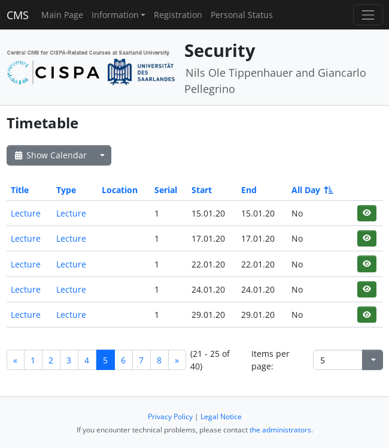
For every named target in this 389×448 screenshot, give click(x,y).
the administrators (280, 430)
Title (20, 190)
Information (115, 14)
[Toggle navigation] (367, 14)
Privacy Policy (170, 416)
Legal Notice (221, 416)
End (249, 190)
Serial (165, 190)
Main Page (62, 14)
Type (66, 190)
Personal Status (242, 14)
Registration (178, 14)
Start (202, 190)
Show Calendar (50, 155)
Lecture (26, 213)
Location (120, 190)
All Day (311, 190)
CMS (18, 15)
